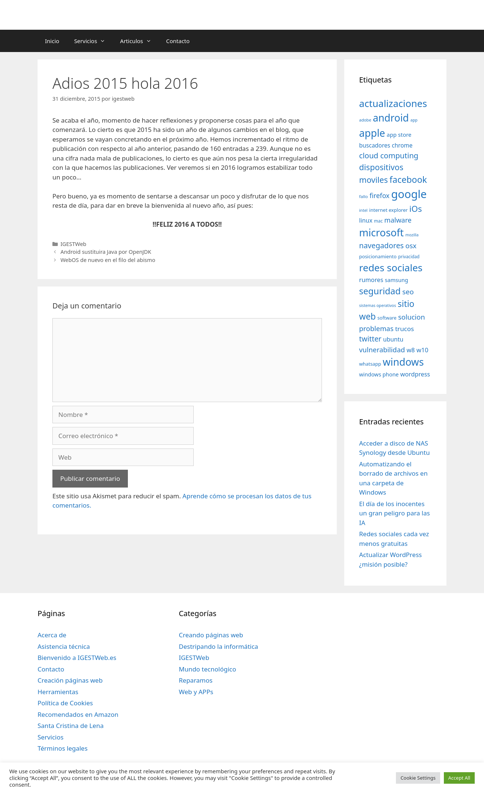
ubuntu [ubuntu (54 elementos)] (393, 339)
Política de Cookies (65, 703)
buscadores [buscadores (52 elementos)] (374, 145)
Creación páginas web (70, 680)
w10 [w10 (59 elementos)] (422, 350)
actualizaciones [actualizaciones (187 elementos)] (393, 103)
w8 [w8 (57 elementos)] (411, 350)
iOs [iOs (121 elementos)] (415, 208)
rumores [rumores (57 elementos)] (371, 280)
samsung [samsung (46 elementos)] (396, 280)
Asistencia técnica (64, 646)
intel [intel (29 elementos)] (363, 210)
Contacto (178, 41)
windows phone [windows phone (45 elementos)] (379, 374)
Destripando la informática (218, 646)
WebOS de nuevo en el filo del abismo (108, 259)
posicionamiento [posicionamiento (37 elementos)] (378, 256)
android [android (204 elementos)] (391, 117)
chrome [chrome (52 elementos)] (402, 145)
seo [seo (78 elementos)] (408, 292)
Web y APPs (196, 691)
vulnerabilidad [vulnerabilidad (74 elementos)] (382, 349)
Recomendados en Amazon (78, 714)
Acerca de (52, 635)
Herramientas (58, 691)
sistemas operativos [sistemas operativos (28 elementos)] (377, 305)
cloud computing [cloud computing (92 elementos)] (388, 155)
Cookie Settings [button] (417, 777)
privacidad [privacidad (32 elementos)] (408, 256)
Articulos (139, 41)
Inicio (52, 41)
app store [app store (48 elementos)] (399, 134)
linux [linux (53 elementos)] (365, 220)
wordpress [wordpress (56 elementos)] (415, 374)
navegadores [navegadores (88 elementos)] (381, 245)
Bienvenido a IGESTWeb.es (77, 657)
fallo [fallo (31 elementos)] (363, 196)
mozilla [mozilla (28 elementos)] (412, 234)
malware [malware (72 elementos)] (398, 220)
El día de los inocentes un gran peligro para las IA (394, 513)
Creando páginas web (211, 635)
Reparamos (196, 680)
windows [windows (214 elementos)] (403, 362)
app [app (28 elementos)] (413, 120)
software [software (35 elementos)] (386, 318)
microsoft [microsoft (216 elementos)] (381, 232)
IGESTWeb (74, 243)
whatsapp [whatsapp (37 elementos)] (370, 363)
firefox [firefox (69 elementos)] (380, 195)
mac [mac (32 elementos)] (378, 221)
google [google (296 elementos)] (409, 194)
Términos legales (63, 748)
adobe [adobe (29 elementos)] (365, 120)
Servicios (93, 41)
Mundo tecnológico (207, 669)
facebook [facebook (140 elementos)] (408, 179)
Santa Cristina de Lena (71, 725)
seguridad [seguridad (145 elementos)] (380, 291)
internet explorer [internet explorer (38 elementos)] (388, 210)
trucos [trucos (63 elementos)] (404, 328)
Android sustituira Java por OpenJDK (106, 251)
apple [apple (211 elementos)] (372, 133)
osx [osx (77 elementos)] (410, 245)
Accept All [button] (459, 777)
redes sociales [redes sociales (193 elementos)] (391, 267)
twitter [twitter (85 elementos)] (370, 339)
